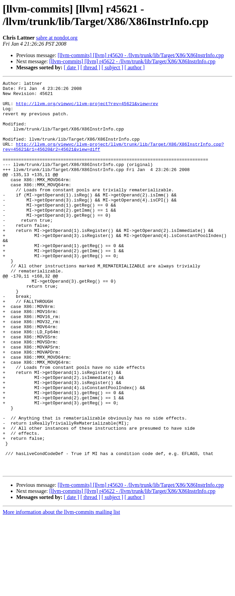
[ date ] (71, 67)
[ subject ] (112, 67)
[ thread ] (90, 67)
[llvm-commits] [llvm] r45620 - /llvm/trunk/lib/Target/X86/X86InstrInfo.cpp (141, 55)
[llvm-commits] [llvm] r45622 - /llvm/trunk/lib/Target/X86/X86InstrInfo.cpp (132, 61)
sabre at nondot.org (57, 38)
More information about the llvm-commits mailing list (61, 590)
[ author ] (135, 67)
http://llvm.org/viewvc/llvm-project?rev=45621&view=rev (87, 108)
